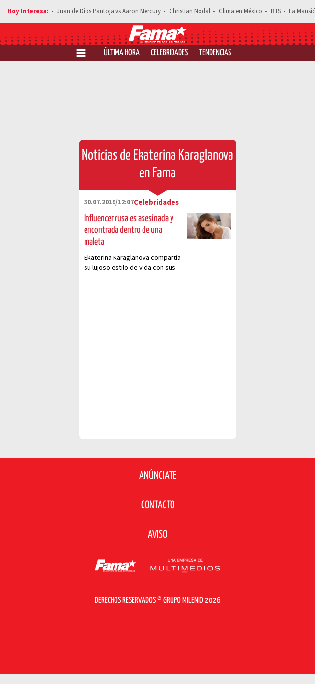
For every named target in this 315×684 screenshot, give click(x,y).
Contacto (157, 505)
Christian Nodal (189, 11)
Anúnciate (157, 476)
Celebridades (169, 53)
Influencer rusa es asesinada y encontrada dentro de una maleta (128, 230)
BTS (276, 11)
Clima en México (240, 11)
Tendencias (215, 53)
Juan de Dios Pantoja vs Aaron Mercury (109, 11)
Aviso (157, 535)
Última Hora (122, 53)
